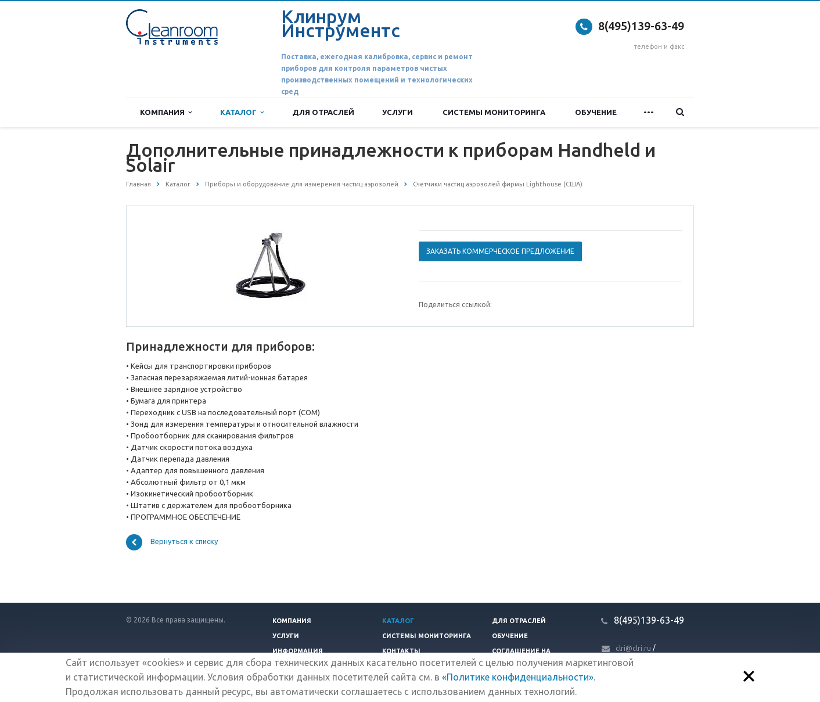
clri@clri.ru (633, 648)
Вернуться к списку (172, 542)
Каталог (242, 112)
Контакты (401, 650)
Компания (166, 112)
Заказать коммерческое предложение (500, 251)
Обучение (596, 112)
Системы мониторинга (494, 112)
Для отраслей (323, 112)
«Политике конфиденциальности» (518, 677)
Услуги (397, 112)
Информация (297, 650)
